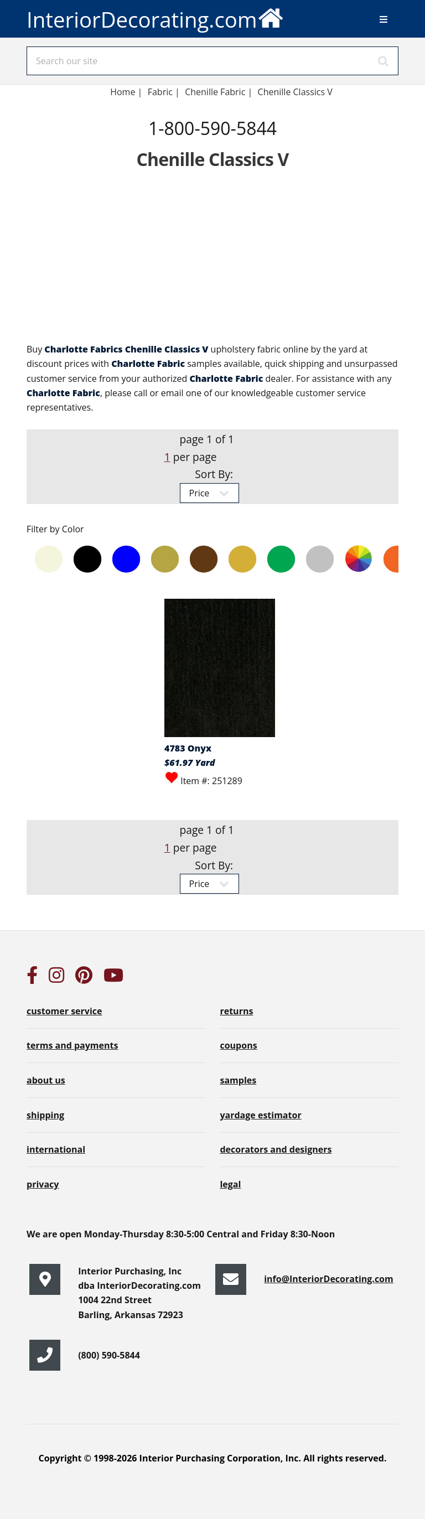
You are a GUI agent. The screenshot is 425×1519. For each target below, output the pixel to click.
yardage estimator (260, 1115)
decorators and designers (275, 1149)
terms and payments (72, 1045)
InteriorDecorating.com (155, 17)
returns (236, 1011)
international (56, 1149)
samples (238, 1080)
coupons (238, 1045)
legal (230, 1184)
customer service (64, 1011)
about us (46, 1080)
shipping (45, 1115)
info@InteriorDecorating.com (328, 1279)
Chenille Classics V (295, 92)
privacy (43, 1184)
